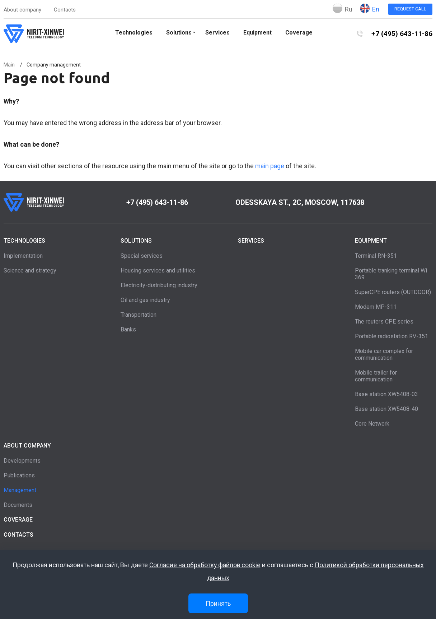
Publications (19, 475)
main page (270, 166)
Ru (342, 8)
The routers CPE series (384, 321)
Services (217, 32)
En (369, 8)
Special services (142, 255)
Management (20, 490)
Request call (410, 9)
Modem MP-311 (376, 306)
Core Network (372, 423)
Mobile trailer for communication (376, 376)
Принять (218, 603)
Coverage (298, 32)
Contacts (65, 9)
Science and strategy (30, 270)
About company (22, 9)
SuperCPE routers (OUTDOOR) (393, 292)
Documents (18, 504)
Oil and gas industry (145, 300)
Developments (22, 460)
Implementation (23, 255)
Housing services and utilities (158, 270)
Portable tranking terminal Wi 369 (391, 274)
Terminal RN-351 (376, 255)
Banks (128, 329)
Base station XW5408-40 (386, 408)
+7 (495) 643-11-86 (401, 33)
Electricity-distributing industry (159, 285)
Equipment (257, 32)
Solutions (178, 32)
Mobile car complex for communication (384, 354)
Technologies (133, 32)
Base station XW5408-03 (386, 394)
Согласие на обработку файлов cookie (205, 565)
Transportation (138, 314)
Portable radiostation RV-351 (391, 336)
